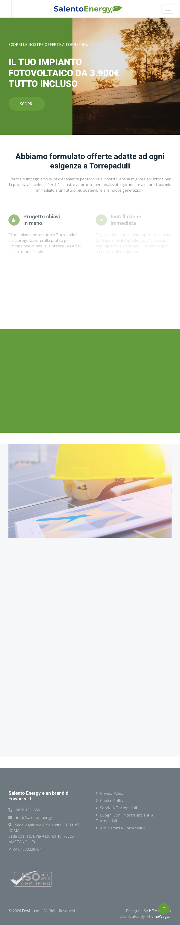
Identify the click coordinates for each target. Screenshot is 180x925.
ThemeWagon (159, 916)
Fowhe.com (31, 910)
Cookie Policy (111, 800)
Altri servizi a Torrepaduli (122, 828)
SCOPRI (26, 103)
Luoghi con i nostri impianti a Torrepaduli (125, 818)
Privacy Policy (112, 793)
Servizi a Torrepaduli (118, 807)
